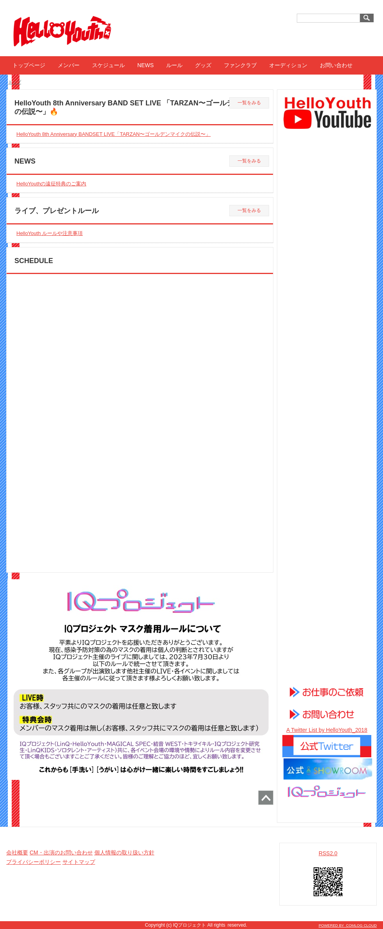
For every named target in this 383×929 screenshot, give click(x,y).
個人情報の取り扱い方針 (124, 852)
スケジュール (108, 65)
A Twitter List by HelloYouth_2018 (326, 730)
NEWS (145, 65)
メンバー (69, 65)
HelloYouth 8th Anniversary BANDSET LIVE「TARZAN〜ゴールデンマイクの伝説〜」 (113, 134)
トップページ (28, 65)
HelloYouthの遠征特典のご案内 (51, 184)
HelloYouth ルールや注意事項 (49, 233)
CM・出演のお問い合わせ (61, 852)
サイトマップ (78, 862)
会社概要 (17, 852)
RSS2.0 (328, 853)
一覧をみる (249, 102)
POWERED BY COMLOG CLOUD (348, 925)
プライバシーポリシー (33, 862)
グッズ (203, 65)
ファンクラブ (240, 65)
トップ (14, 82)
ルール (174, 65)
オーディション (288, 65)
